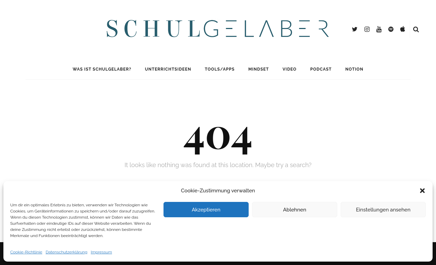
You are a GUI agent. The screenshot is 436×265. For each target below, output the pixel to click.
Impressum (101, 252)
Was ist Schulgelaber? (102, 69)
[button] (422, 190)
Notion (354, 69)
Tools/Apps (220, 69)
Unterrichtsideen (168, 69)
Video (289, 69)
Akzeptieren (206, 210)
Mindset (258, 69)
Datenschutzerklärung (66, 252)
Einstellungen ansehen (383, 210)
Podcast (321, 69)
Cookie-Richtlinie (26, 252)
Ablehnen (294, 210)
